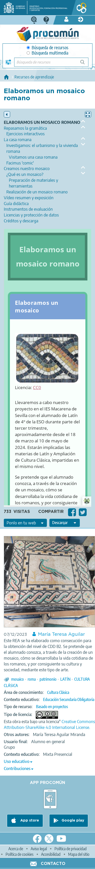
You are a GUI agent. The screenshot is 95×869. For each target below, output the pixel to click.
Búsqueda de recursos (47, 47)
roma (32, 679)
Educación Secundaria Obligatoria (68, 699)
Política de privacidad (70, 848)
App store (29, 820)
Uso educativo (16, 761)
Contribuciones (17, 768)
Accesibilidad (51, 854)
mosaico (17, 679)
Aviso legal (39, 848)
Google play (73, 820)
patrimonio (48, 679)
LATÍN (65, 679)
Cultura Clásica (58, 692)
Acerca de (15, 848)
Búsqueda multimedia (47, 53)
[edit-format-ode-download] (64, 523)
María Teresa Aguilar (61, 634)
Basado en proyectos (52, 706)
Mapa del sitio (78, 854)
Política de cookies (19, 854)
